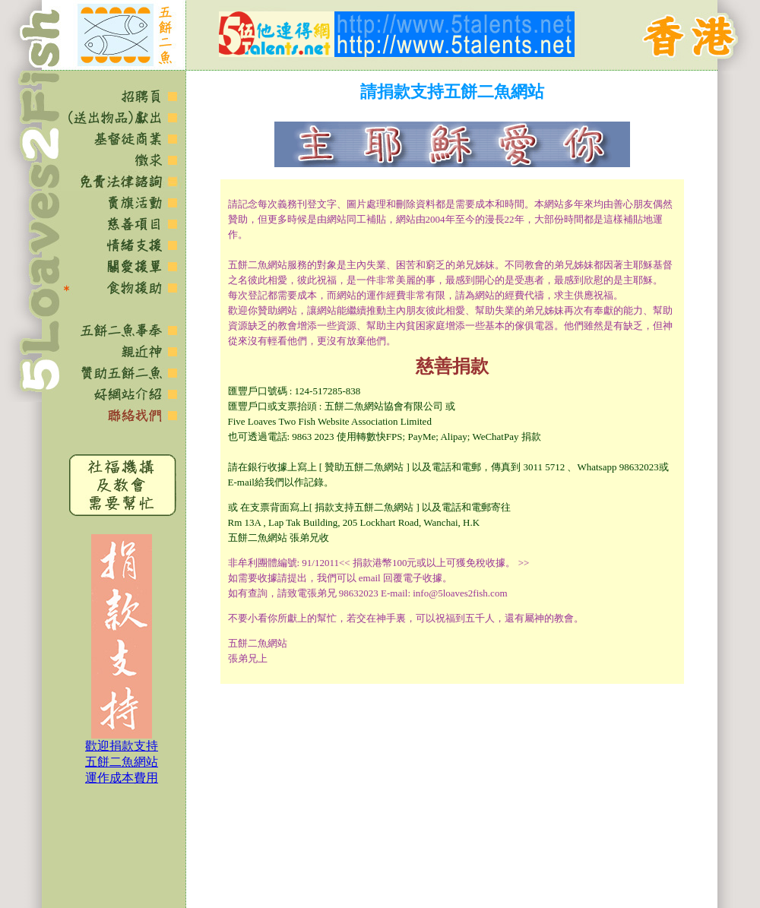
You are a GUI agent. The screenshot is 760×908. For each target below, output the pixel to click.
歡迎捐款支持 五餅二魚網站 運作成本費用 (121, 761)
